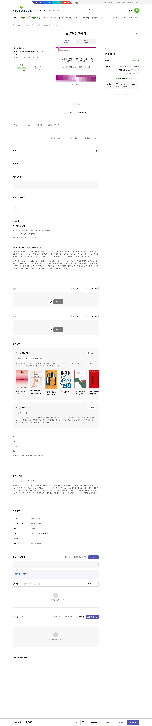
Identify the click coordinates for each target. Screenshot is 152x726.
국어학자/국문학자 (23, 359)
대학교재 (32, 234)
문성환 (39, 51)
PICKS (77, 18)
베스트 (46, 18)
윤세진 (22, 51)
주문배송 (124, 2)
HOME (13, 25)
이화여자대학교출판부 (19, 57)
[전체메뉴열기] (15, 17)
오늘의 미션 (115, 18)
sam (57, 3)
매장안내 (130, 2)
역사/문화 (28, 25)
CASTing (85, 18)
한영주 (44, 51)
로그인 (111, 2)
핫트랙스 (66, 3)
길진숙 (27, 51)
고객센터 (137, 2)
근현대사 (45, 25)
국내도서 (18, 25)
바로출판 (76, 3)
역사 (35, 237)
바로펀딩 (69, 18)
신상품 (53, 18)
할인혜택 (123, 18)
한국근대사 (55, 25)
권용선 (33, 51)
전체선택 (75, 289)
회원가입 (105, 2)
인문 (29, 237)
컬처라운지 (95, 18)
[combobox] (40, 10)
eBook (48, 3)
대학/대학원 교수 (37, 359)
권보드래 (15, 51)
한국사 (37, 25)
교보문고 (38, 3)
